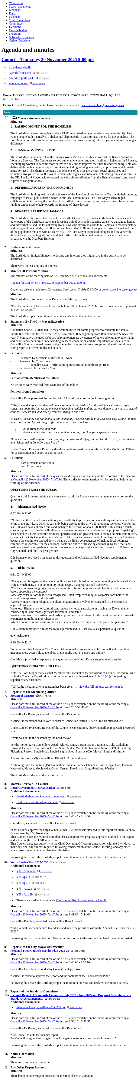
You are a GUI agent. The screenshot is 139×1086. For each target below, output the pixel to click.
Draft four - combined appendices (45, 802)
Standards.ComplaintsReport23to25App (49, 1007)
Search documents (20, 6)
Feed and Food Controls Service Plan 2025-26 (47, 950)
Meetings (14, 10)
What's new (16, 3)
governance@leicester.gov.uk (119, 289)
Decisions (15, 26)
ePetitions (15, 33)
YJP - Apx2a (32, 888)
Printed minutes (27, 83)
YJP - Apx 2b (32, 894)
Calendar (14, 16)
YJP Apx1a (31, 876)
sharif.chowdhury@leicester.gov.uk (103, 105)
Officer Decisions (19, 40)
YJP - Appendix (34, 871)
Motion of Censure (30, 695)
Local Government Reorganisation (40, 787)
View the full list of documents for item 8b (81, 900)
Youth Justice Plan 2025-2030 (38, 862)
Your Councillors (19, 20)
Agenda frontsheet (28, 72)
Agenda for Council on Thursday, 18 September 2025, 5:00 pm (48, 282)
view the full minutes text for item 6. (101, 686)
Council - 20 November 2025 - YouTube (37, 479)
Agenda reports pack (29, 78)
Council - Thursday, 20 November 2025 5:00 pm (48, 59)
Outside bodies (18, 30)
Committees (16, 23)
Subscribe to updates (21, 37)
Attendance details (20, 67)
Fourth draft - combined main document (48, 796)
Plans (12, 13)
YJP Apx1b (31, 882)
